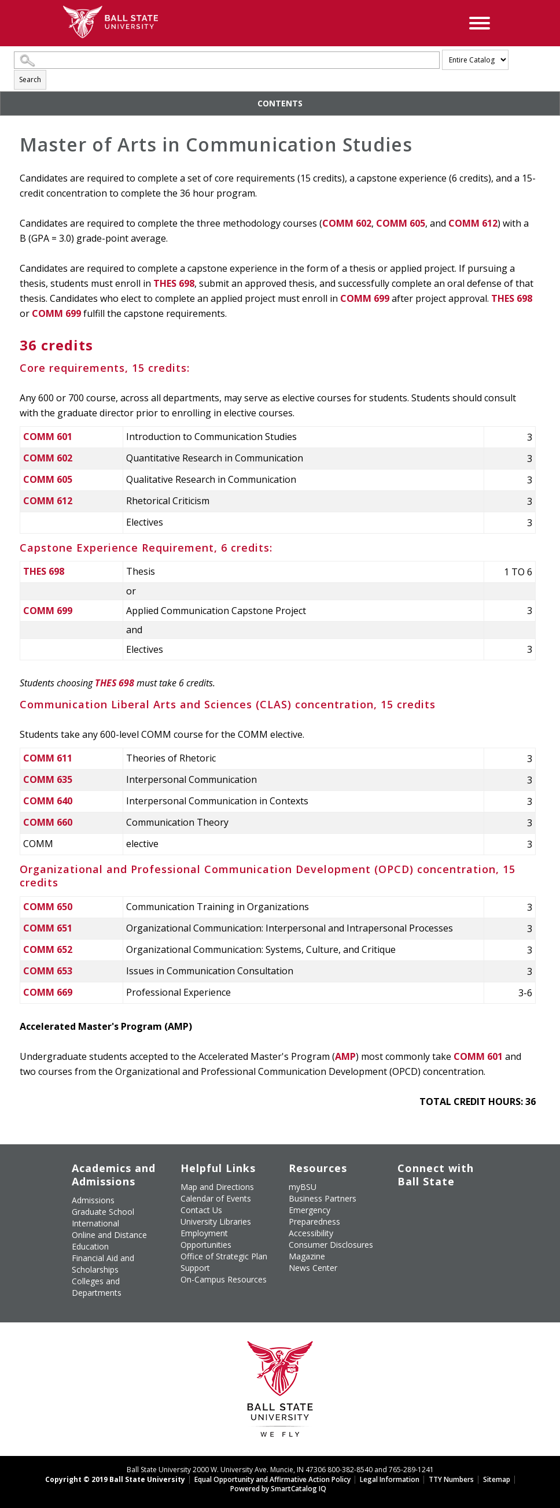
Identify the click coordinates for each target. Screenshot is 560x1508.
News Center (313, 1267)
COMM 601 (47, 436)
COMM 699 (364, 298)
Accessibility (311, 1233)
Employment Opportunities (205, 1239)
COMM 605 (400, 223)
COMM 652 (47, 949)
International (95, 1223)
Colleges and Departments (96, 1287)
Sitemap (496, 1479)
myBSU (302, 1186)
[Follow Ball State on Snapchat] (425, 1226)
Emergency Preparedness (314, 1215)
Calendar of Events (215, 1198)
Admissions (93, 1200)
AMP (345, 1056)
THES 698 (173, 283)
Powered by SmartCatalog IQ (278, 1489)
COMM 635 (47, 779)
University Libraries (215, 1221)
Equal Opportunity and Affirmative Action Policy (272, 1479)
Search (30, 79)
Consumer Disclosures (331, 1244)
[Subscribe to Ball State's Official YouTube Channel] (452, 1198)
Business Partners (322, 1198)
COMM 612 (473, 223)
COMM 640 (47, 800)
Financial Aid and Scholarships (103, 1263)
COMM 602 (346, 223)
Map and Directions (217, 1186)
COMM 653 (47, 970)
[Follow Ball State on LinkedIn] (398, 1226)
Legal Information (389, 1479)
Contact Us (201, 1209)
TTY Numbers (451, 1479)
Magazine (307, 1256)
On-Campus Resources (223, 1279)
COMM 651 (47, 928)
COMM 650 (47, 906)
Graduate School (103, 1211)
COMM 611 (47, 758)
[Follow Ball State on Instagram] (398, 1212)
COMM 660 (47, 822)
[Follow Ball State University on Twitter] (425, 1198)
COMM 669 (47, 992)
